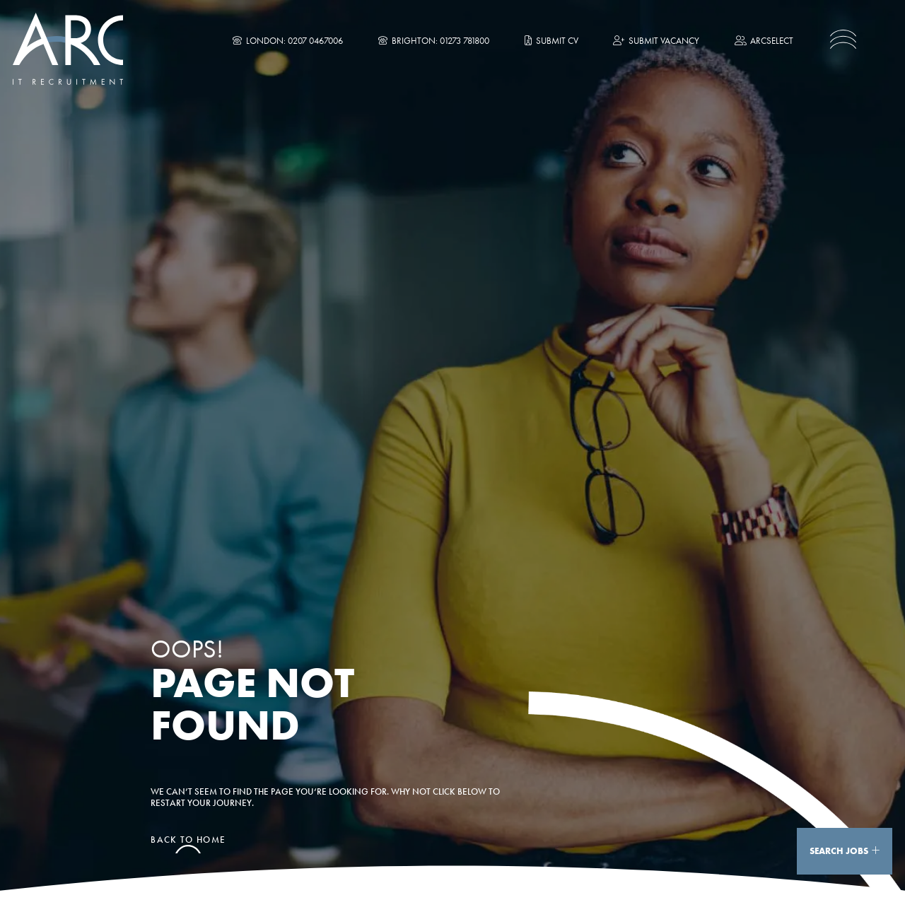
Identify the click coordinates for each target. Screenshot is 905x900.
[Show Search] (876, 851)
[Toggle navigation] (843, 39)
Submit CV (551, 41)
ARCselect (764, 41)
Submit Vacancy (656, 41)
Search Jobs (839, 851)
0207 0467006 (315, 41)
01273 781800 (464, 41)
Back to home (188, 840)
